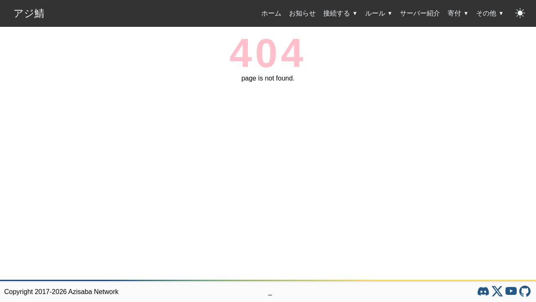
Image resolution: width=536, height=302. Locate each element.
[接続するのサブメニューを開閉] (356, 13)
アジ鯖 (28, 13)
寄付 (454, 13)
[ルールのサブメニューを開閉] (391, 13)
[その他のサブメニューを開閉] (502, 13)
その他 (486, 13)
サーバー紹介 (420, 13)
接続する (336, 13)
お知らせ (302, 13)
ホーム (271, 13)
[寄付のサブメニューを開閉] (467, 13)
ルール (375, 13)
